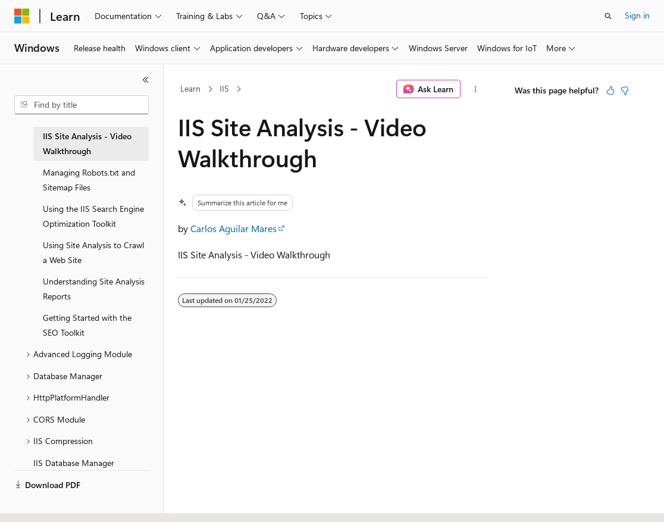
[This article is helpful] (610, 90)
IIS (224, 88)
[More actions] (475, 89)
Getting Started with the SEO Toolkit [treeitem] (87, 325)
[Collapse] (145, 79)
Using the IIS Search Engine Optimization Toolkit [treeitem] (93, 216)
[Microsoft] (22, 16)
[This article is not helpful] (625, 90)
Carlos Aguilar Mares (233, 228)
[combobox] (81, 104)
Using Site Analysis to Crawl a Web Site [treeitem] (93, 252)
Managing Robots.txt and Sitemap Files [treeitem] (89, 180)
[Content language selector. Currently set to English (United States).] (68, 509)
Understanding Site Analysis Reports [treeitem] (94, 289)
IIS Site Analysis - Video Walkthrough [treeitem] (87, 143)
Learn (190, 88)
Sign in (637, 15)
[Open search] (608, 16)
